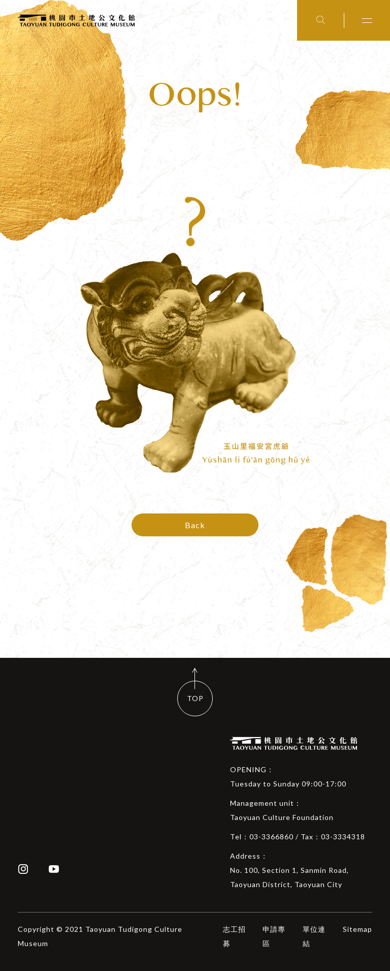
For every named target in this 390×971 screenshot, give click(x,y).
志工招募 (234, 936)
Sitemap (357, 929)
